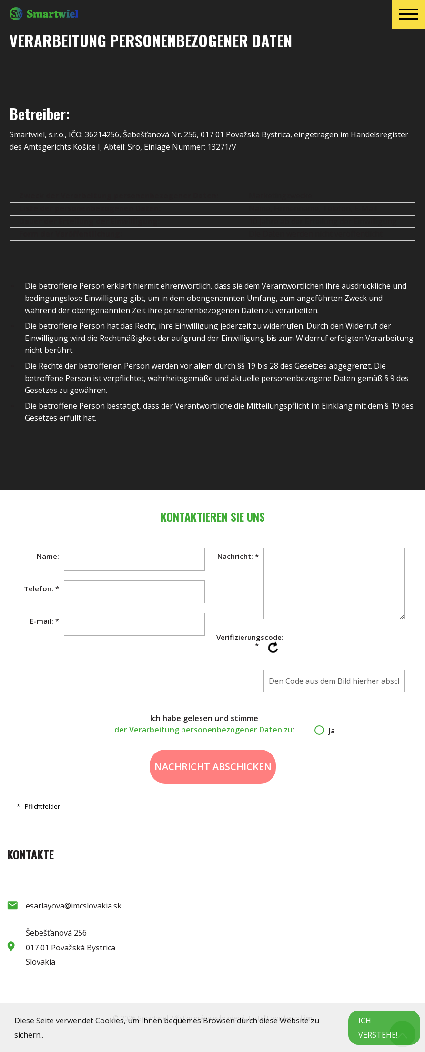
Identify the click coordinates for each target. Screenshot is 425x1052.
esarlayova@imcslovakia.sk (73, 905)
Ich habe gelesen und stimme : (212, 724)
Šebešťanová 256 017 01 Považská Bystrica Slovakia (70, 947)
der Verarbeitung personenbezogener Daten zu (203, 729)
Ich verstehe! (377, 1027)
